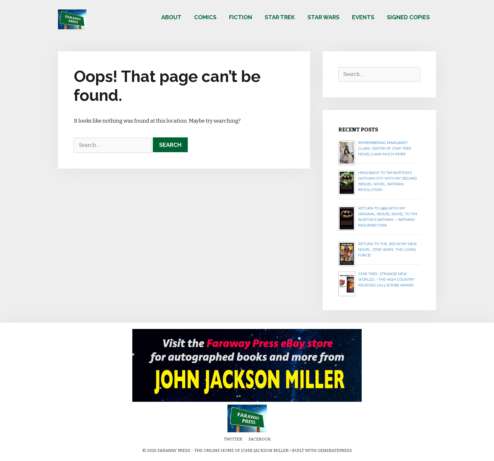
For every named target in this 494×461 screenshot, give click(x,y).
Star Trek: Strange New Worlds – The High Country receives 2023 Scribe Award (386, 279)
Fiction (240, 17)
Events (363, 17)
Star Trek (280, 17)
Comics (205, 17)
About (171, 17)
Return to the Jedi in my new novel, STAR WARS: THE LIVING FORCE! (387, 249)
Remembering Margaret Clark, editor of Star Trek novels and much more (384, 148)
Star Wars (323, 17)
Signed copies (408, 17)
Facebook (260, 439)
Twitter (233, 439)
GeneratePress (335, 450)
